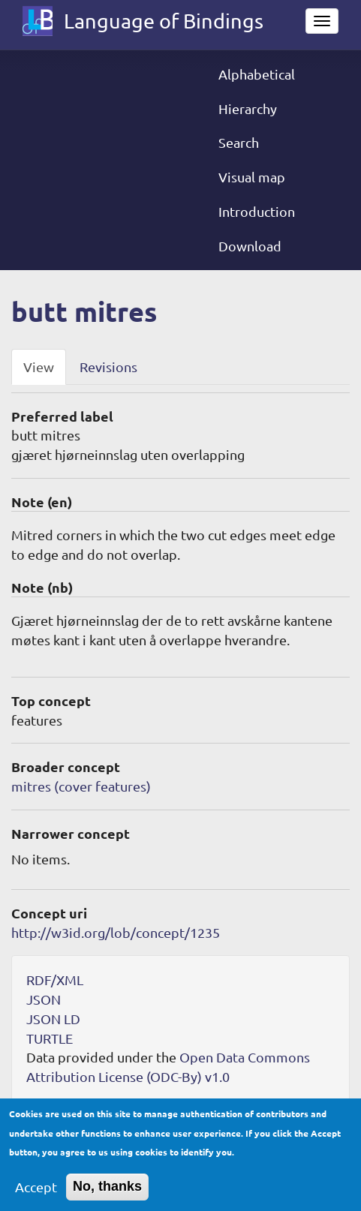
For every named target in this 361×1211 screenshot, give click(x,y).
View (38, 366)
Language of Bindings (163, 20)
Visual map (251, 177)
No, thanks (107, 1194)
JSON (43, 999)
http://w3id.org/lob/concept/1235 (115, 932)
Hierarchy (247, 108)
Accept (36, 1195)
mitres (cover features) (81, 786)
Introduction (256, 211)
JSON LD (53, 1018)
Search (238, 142)
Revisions (108, 366)
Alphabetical (256, 74)
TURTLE (49, 1038)
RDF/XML (54, 979)
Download (249, 246)
